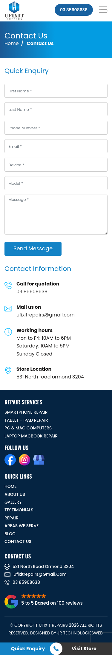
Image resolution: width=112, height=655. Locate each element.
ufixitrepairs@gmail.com (45, 314)
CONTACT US (17, 541)
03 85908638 (74, 10)
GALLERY (13, 502)
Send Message (33, 248)
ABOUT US (14, 494)
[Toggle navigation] (104, 10)
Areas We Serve (21, 526)
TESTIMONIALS (18, 510)
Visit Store (84, 648)
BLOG (10, 534)
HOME (10, 486)
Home (11, 43)
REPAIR (11, 518)
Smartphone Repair (25, 412)
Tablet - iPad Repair (26, 420)
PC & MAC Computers (28, 428)
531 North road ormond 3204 (39, 566)
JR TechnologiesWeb (80, 633)
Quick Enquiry (28, 648)
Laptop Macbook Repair (31, 436)
